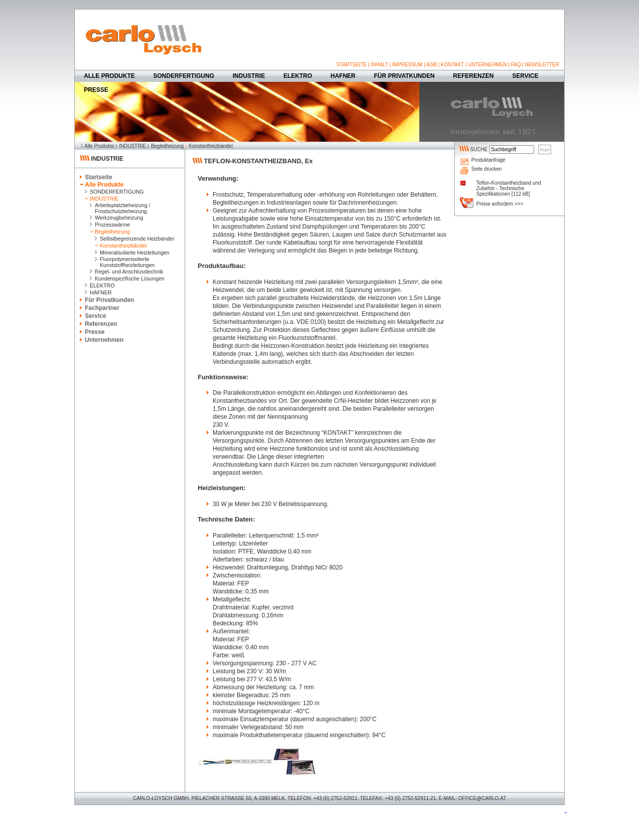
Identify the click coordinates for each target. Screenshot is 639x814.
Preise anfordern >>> (499, 204)
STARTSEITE (351, 64)
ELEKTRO (298, 75)
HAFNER (342, 75)
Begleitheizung (167, 146)
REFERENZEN (473, 75)
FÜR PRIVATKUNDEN (404, 75)
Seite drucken (486, 169)
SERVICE (525, 75)
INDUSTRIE (249, 75)
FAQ (516, 64)
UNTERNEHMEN (487, 64)
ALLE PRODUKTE (109, 75)
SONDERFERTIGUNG (183, 75)
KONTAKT (452, 64)
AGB (431, 64)
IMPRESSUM (407, 64)
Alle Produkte (99, 146)
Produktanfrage (488, 160)
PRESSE (96, 89)
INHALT (379, 64)
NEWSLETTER (542, 64)
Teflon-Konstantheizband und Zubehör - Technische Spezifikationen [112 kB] (508, 188)
